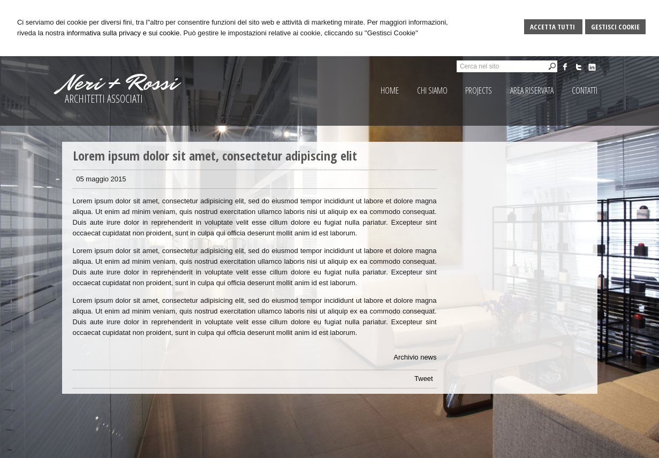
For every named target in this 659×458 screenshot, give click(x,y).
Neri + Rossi (119, 83)
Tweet (423, 379)
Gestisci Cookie (615, 27)
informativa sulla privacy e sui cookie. (123, 33)
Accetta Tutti (553, 27)
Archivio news (414, 357)
